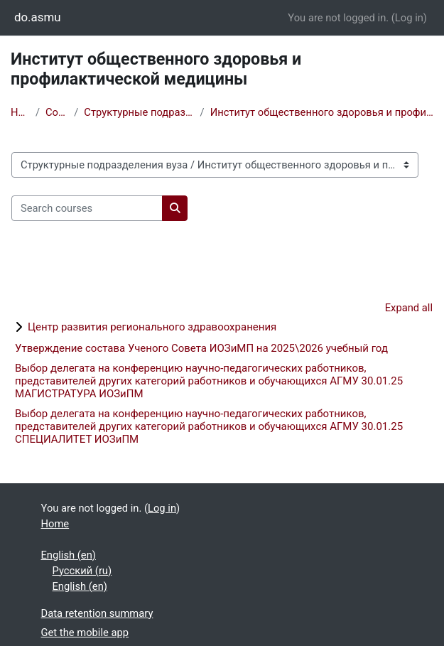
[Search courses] (87, 208)
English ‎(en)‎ (68, 555)
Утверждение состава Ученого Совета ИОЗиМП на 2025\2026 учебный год (201, 348)
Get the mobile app (85, 632)
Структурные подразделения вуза (139, 112)
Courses (56, 112)
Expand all (409, 307)
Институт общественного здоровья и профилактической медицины (321, 112)
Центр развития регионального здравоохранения (152, 327)
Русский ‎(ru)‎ (82, 570)
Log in (409, 17)
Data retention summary (97, 613)
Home (20, 112)
